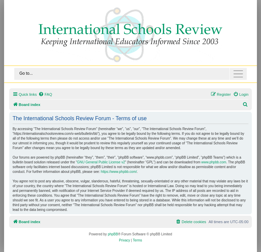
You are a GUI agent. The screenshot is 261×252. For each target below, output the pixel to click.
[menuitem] (45, 94)
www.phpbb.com (213, 162)
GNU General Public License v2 (101, 162)
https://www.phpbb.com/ (119, 172)
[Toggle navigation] (130, 74)
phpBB (113, 234)
